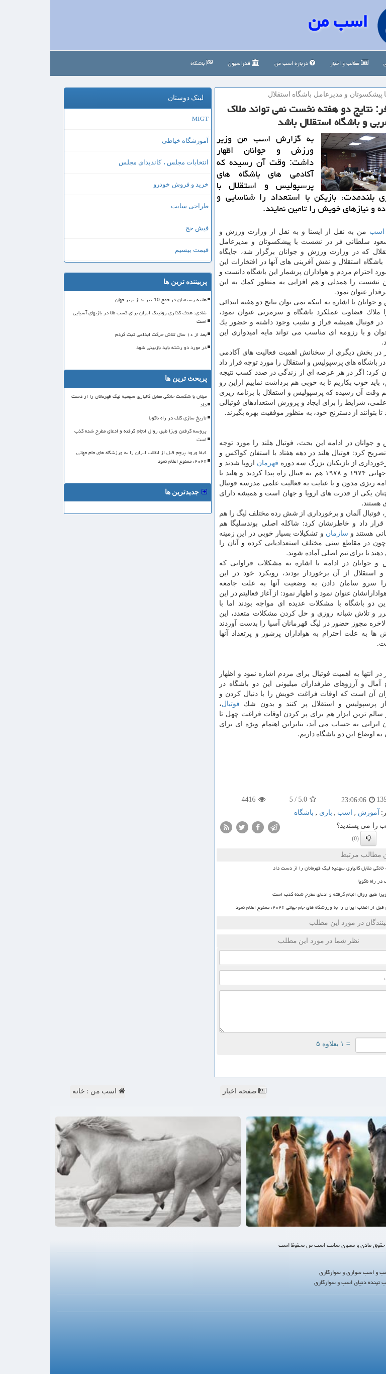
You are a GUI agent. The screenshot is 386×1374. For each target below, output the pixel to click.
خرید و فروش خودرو (130, 184)
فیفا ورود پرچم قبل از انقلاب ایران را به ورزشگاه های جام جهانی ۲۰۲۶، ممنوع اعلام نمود (275, 907)
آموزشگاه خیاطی (135, 140)
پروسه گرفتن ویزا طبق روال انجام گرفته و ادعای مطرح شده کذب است (294, 894)
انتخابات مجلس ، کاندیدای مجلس (113, 162)
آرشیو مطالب (361, 1345)
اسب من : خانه (48, 1091)
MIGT (150, 118)
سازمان (286, 533)
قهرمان (217, 463)
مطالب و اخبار (299, 63)
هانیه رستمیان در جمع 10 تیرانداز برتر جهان (110, 300)
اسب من (287, 21)
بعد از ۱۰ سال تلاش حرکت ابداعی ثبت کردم (110, 334)
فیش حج (146, 228)
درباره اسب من (244, 63)
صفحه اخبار (194, 1091)
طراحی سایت (139, 206)
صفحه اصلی (349, 63)
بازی (275, 812)
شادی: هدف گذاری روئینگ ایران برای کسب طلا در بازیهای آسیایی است (89, 317)
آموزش (357, 553)
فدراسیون (193, 63)
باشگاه (151, 63)
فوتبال (180, 704)
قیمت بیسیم (141, 249)
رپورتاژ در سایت (357, 1332)
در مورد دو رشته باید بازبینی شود (121, 347)
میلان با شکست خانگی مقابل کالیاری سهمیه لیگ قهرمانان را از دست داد (294, 868)
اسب (326, 231)
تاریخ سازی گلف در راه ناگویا (337, 881)
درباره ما (365, 1320)
